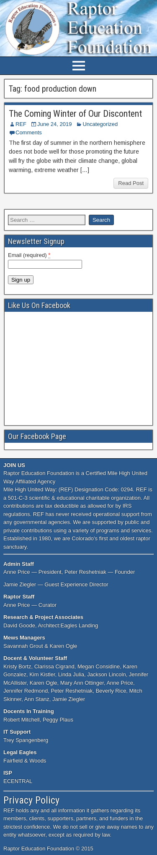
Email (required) (29, 255)
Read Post (131, 183)
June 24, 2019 (54, 124)
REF (20, 124)
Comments (28, 132)
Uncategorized (100, 124)
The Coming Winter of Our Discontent (75, 113)
